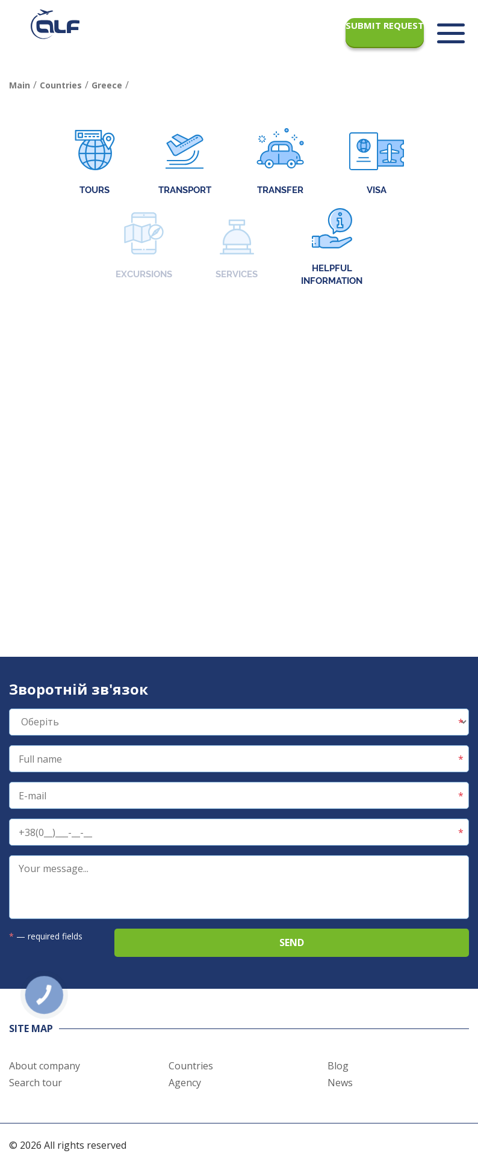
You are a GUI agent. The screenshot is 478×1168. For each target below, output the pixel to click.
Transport (184, 162)
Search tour (35, 1082)
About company (44, 1065)
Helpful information (331, 247)
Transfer (280, 162)
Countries (191, 1065)
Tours (95, 162)
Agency (185, 1082)
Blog (338, 1065)
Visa (376, 162)
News (340, 1082)
